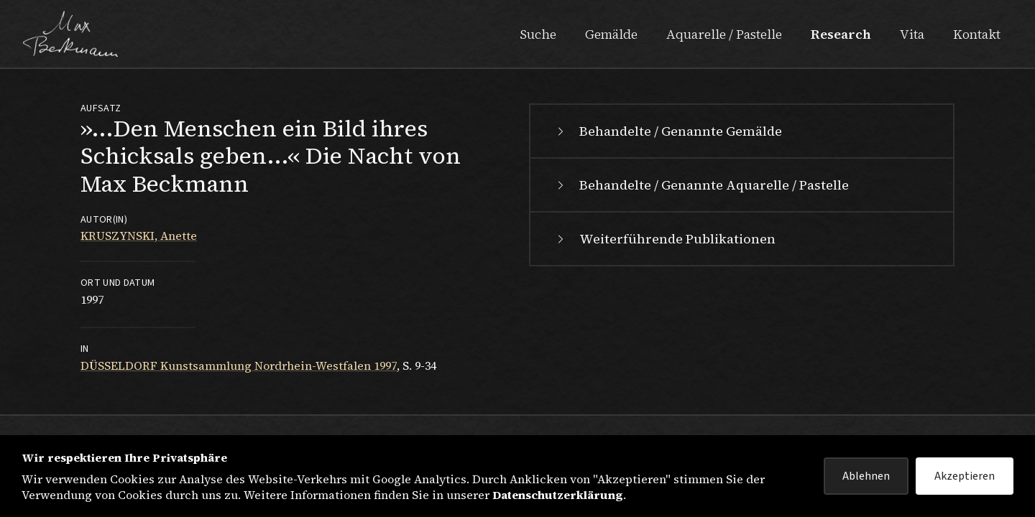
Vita (912, 34)
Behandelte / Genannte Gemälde (667, 131)
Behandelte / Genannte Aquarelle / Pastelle (701, 185)
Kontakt (976, 34)
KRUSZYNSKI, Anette (138, 235)
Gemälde (611, 34)
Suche (538, 34)
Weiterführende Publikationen (664, 239)
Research (841, 34)
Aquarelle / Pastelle (724, 34)
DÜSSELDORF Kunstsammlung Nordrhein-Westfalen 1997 (238, 365)
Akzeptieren (964, 476)
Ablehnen (866, 476)
